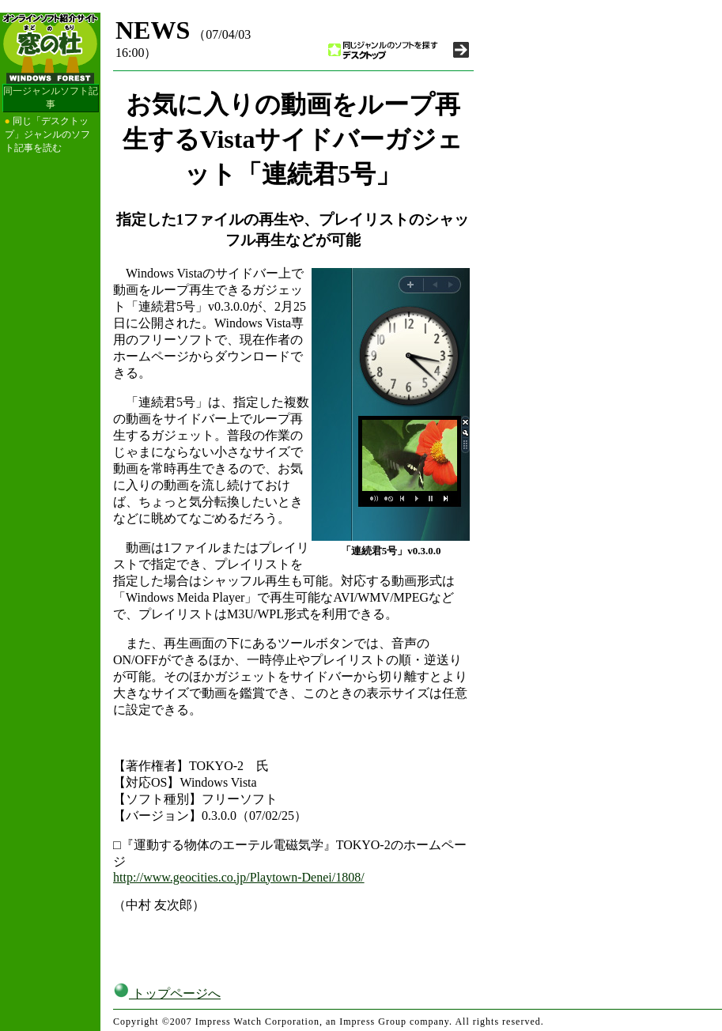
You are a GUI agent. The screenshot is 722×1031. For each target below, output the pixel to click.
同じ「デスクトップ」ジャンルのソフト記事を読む (47, 134)
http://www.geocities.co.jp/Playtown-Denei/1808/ (239, 877)
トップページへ (167, 993)
